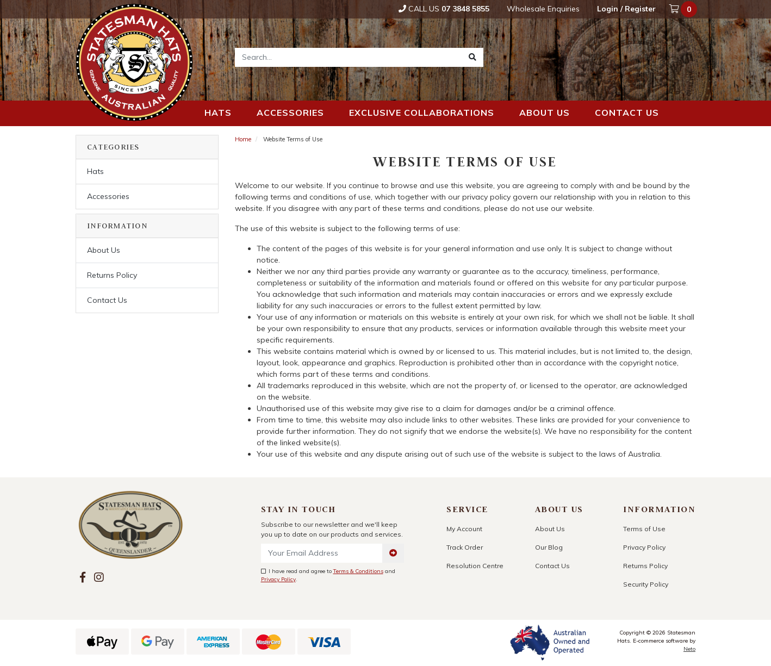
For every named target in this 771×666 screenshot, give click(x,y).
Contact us (627, 112)
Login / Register (626, 9)
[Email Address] (322, 553)
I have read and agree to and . (328, 575)
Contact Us (107, 300)
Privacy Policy (278, 579)
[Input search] (349, 57)
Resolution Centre (474, 566)
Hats (218, 112)
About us (544, 112)
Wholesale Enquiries (543, 9)
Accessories (290, 112)
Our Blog (549, 547)
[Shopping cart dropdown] (684, 9)
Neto (689, 648)
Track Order (464, 547)
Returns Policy (112, 275)
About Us (103, 250)
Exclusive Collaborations (421, 112)
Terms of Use (644, 529)
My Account (464, 529)
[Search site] (472, 57)
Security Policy (645, 584)
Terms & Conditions (358, 571)
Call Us (444, 9)
